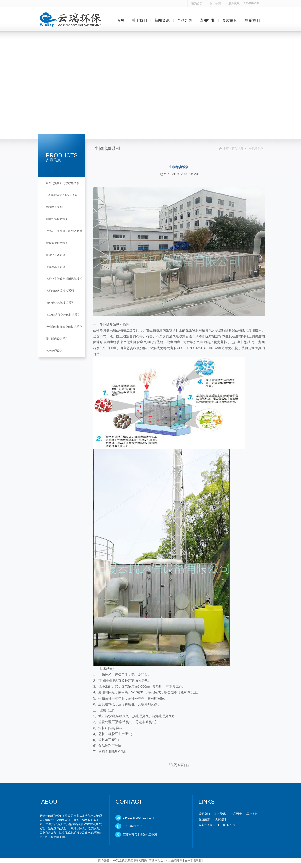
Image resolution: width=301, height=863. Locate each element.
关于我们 (139, 20)
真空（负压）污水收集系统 (62, 183)
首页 (120, 20)
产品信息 (237, 148)
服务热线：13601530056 (244, 3)
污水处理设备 (54, 350)
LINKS (206, 801)
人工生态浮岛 (174, 860)
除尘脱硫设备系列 (57, 338)
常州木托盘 (156, 860)
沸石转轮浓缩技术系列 (60, 291)
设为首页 (196, 3)
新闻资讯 (162, 20)
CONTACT (128, 801)
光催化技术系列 (55, 255)
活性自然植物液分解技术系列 (64, 326)
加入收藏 (215, 3)
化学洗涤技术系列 (57, 219)
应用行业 (207, 20)
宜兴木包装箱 (193, 860)
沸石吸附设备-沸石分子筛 (62, 195)
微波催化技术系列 (57, 243)
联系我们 (252, 20)
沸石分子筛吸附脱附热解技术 (64, 279)
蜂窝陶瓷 (141, 860)
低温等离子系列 (55, 267)
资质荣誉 (229, 20)
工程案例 (252, 813)
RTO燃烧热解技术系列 (60, 302)
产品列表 (184, 20)
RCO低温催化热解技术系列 (63, 314)
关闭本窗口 (179, 765)
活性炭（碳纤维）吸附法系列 (64, 231)
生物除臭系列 (54, 207)
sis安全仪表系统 (123, 860)
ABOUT (51, 801)
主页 (226, 148)
